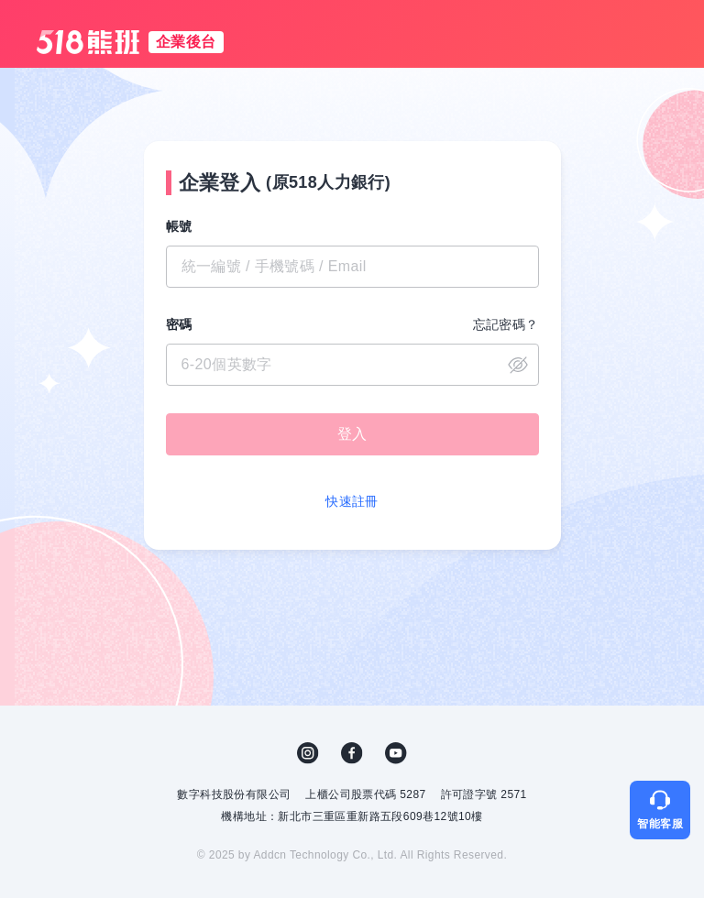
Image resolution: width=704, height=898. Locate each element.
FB (352, 753)
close (517, 365)
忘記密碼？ (506, 324)
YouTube (396, 753)
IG (308, 753)
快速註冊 (352, 501)
